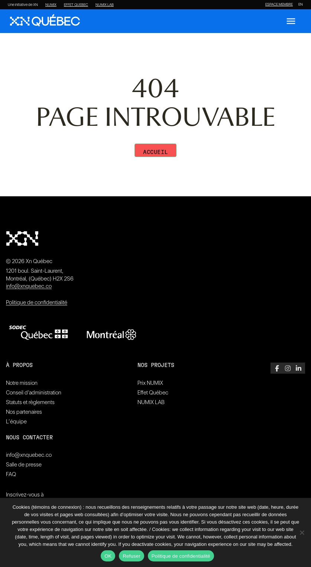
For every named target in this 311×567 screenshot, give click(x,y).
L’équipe (16, 421)
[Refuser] (301, 532)
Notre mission (22, 383)
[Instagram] (287, 368)
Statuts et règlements (30, 402)
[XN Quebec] (45, 21)
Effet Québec (152, 392)
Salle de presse (24, 464)
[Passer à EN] (300, 4)
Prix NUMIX (150, 383)
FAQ (11, 474)
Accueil (155, 152)
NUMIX (50, 5)
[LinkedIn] (298, 368)
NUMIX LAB (104, 5)
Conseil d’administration (33, 392)
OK (107, 556)
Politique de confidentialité (36, 302)
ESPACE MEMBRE (279, 4)
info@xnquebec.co (29, 286)
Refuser (131, 556)
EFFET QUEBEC (76, 5)
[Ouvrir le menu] (291, 21)
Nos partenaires (24, 412)
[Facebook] (277, 368)
